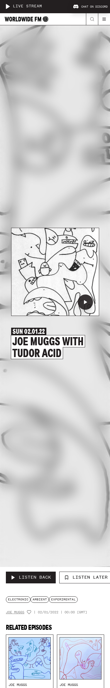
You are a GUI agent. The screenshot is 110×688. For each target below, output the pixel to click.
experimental (63, 599)
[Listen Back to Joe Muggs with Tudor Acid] (31, 577)
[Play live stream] (8, 6)
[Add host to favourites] (29, 612)
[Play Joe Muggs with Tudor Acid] (85, 302)
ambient (40, 599)
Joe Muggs (15, 612)
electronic (18, 599)
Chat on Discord (90, 7)
